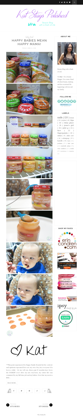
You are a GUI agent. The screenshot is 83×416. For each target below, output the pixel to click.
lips (72, 120)
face (60, 130)
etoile (72, 148)
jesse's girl (69, 125)
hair (69, 141)
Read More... (12, 383)
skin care (70, 136)
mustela (71, 151)
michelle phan (66, 146)
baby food (29, 37)
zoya (72, 118)
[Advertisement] (65, 193)
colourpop (66, 138)
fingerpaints (63, 133)
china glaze (69, 123)
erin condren (61, 148)
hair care (71, 143)
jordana (60, 143)
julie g (66, 128)
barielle (60, 141)
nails (60, 117)
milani (59, 136)
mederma (64, 151)
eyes (64, 120)
